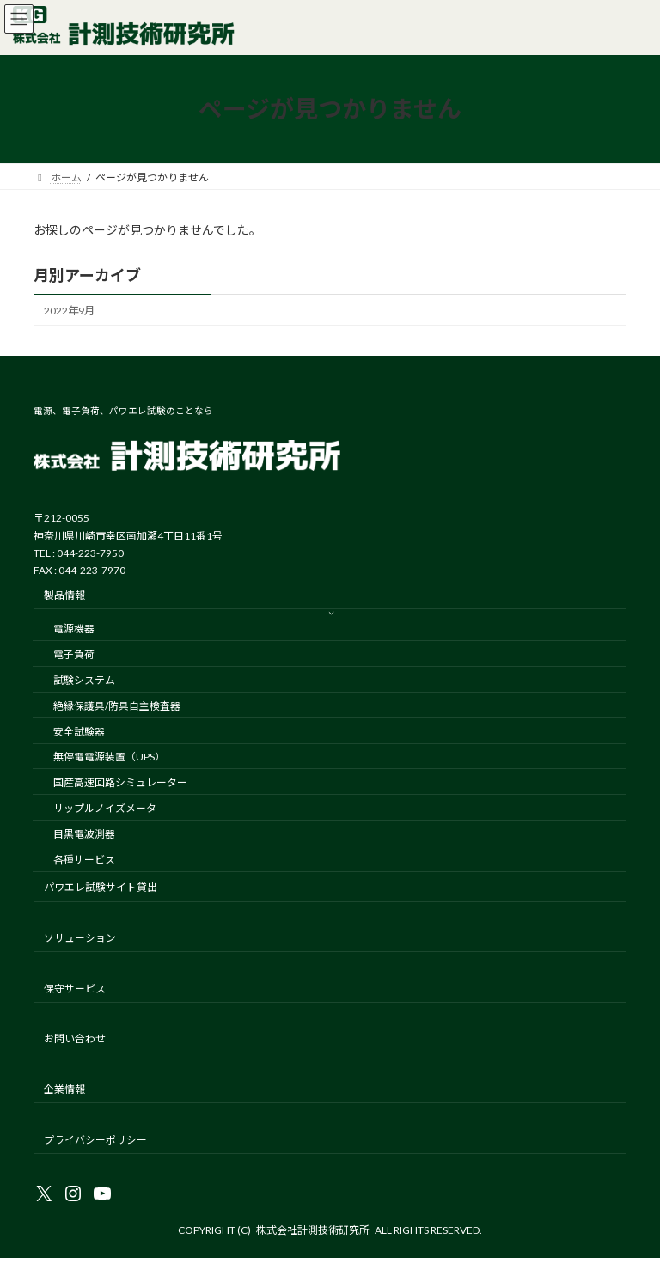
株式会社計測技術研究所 (313, 1230)
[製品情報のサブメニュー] (331, 612)
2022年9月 (69, 310)
